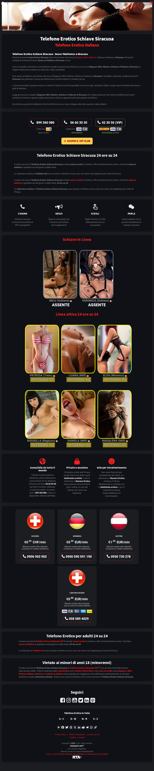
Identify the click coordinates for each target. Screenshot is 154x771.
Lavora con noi (93, 734)
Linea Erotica (64, 671)
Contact (81, 737)
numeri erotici (76, 180)
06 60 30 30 (75, 123)
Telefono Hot (38, 650)
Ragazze (79, 57)
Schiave (38, 674)
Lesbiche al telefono (54, 674)
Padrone (23, 674)
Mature (92, 57)
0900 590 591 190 (76, 557)
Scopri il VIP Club (76, 141)
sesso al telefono (26, 644)
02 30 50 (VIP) (110, 123)
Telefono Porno (43, 641)
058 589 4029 (76, 619)
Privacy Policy (60, 734)
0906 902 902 (34, 557)
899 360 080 (42, 123)
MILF (86, 57)
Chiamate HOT (57, 641)
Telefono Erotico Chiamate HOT (84, 668)
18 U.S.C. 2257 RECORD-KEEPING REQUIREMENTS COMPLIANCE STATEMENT (77, 754)
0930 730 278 (118, 557)
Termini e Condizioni (77, 734)
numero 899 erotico (84, 671)
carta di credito (106, 671)
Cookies (72, 737)
